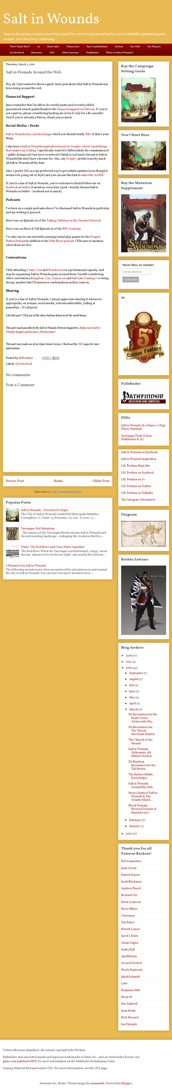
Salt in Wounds (51, 19)
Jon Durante (129, 1024)
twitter (26, 187)
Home (58, 481)
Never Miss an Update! (138, 265)
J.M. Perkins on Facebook (137, 473)
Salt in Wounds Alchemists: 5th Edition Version (140, 752)
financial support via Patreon (76, 109)
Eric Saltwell (129, 1004)
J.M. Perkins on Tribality (137, 493)
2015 (129, 834)
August (134, 679)
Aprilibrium (129, 956)
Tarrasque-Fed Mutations (38, 529)
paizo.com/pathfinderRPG (20, 1061)
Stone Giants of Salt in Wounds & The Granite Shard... (143, 796)
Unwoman (128, 916)
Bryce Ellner (129, 909)
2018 (129, 656)
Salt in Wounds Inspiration (138, 459)
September (136, 673)
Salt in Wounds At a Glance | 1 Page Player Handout (143, 427)
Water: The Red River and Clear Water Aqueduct (52, 547)
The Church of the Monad (140, 741)
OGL (52, 52)
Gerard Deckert (131, 963)
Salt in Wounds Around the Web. (140, 785)
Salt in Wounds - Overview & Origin (44, 510)
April (133, 704)
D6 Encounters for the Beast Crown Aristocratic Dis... (142, 718)
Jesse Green (129, 868)
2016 (129, 668)
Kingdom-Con (40, 278)
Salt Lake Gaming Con (86, 278)
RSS (26, 171)
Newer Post (15, 481)
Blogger (126, 1084)
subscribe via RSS (92, 175)
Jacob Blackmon (131, 882)
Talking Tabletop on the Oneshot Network (74, 221)
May (132, 698)
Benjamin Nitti (130, 990)
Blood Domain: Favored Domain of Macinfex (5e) (142, 809)
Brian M (126, 997)
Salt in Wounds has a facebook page (29, 134)
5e (39, 46)
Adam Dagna (129, 943)
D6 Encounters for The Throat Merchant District (141, 730)
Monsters (36, 52)
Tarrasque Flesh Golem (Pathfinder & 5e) (136, 437)
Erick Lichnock (131, 902)
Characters (72, 46)
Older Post (101, 481)
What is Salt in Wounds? (120, 52)
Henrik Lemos (130, 929)
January (134, 826)
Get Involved (17, 52)
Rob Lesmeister (131, 861)
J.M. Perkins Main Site (135, 466)
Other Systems (70, 52)
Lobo (124, 984)
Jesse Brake (128, 1011)
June (132, 692)
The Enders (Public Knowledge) (140, 776)
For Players (154, 46)
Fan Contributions (97, 46)
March (134, 710)
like (88, 134)
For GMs (135, 46)
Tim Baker (128, 922)
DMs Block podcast (61, 241)
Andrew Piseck (131, 889)
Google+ (71, 159)
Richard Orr (129, 895)
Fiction (119, 46)
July (132, 685)
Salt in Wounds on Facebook (139, 452)
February (135, 820)
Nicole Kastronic (132, 970)
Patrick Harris (130, 875)
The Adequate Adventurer (138, 500)
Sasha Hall (128, 950)
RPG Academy (71, 229)
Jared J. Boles (129, 936)
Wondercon (56, 270)
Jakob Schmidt (130, 977)
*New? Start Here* (20, 46)
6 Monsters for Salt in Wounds (26, 566)
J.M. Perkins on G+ (133, 480)
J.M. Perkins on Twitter (136, 486)
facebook (12, 187)
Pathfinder (92, 52)
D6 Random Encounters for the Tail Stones (142, 765)
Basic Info (53, 46)
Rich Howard (130, 1018)
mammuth (97, 1084)
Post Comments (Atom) (66, 492)
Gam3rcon (59, 278)
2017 (129, 662)
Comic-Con (34, 270)
